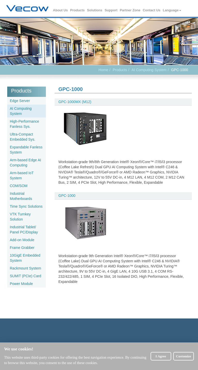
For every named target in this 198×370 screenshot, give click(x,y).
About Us (60, 10)
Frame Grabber (22, 248)
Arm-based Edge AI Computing (25, 162)
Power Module (21, 284)
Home (103, 70)
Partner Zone (130, 10)
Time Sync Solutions (26, 206)
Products (78, 10)
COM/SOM (18, 186)
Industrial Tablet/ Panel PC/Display (24, 229)
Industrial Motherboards (21, 196)
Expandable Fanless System (26, 149)
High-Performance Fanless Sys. (24, 124)
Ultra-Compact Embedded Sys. (22, 136)
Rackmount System (25, 268)
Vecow (27, 8)
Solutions (94, 10)
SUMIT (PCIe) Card (25, 276)
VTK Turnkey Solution (20, 216)
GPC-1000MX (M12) (75, 102)
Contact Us (152, 10)
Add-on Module (22, 240)
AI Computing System (148, 70)
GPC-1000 (67, 196)
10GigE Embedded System (25, 258)
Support (111, 10)
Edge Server (20, 101)
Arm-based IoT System (22, 175)
